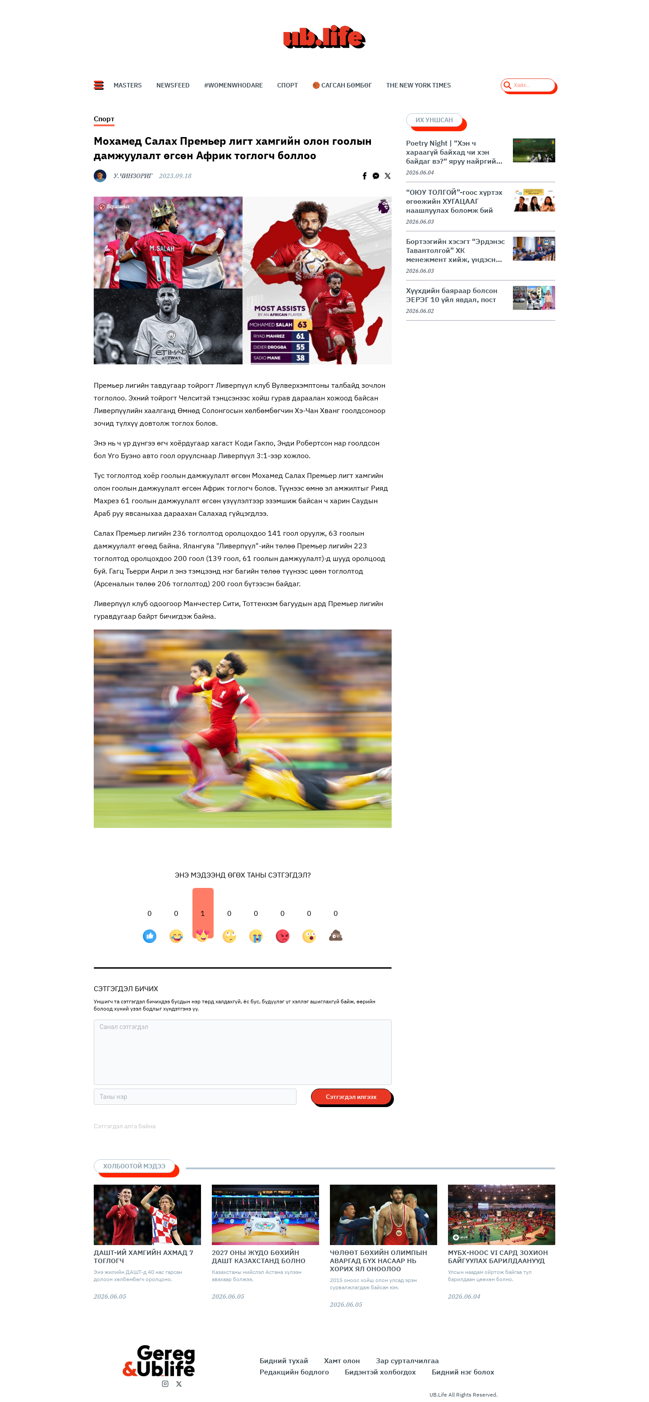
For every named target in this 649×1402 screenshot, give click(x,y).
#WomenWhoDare (233, 85)
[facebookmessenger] (376, 176)
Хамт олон (342, 1360)
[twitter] (388, 176)
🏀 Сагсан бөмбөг (342, 85)
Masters (128, 85)
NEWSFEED (173, 85)
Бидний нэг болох (463, 1371)
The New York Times (418, 85)
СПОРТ (287, 85)
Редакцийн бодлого (294, 1371)
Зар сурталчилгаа (407, 1360)
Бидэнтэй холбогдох (380, 1371)
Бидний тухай (284, 1360)
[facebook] (364, 176)
